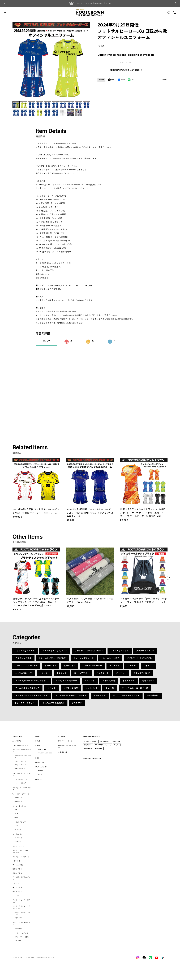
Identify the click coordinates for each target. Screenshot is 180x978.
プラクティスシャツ (120, 653)
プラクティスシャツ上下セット (89, 653)
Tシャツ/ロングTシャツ (26, 667)
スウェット (114, 667)
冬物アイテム (148, 683)
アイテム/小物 (108, 683)
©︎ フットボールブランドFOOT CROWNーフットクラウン (33, 959)
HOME (37, 743)
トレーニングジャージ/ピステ (52, 660)
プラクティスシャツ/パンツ (54, 653)
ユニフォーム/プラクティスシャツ (70, 697)
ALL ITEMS (16, 743)
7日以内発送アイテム (25, 653)
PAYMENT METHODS (44, 755)
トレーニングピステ (110, 660)
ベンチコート (103, 675)
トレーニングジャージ (84, 660)
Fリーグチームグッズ (25, 705)
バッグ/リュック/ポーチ (66, 683)
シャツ (44, 675)
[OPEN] (168, 12)
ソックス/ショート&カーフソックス (31, 683)
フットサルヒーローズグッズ (135, 690)
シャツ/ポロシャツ (23, 675)
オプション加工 (71, 690)
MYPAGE (40, 772)
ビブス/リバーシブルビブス (139, 660)
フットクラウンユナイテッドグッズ (31, 697)
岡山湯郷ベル (153, 697)
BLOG (37, 760)
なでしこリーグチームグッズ (126, 697)
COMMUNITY (40, 764)
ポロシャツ (62, 675)
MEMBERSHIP (41, 769)
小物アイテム (100, 697)
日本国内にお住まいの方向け (126, 70)
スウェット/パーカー (92, 667)
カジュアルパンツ (142, 675)
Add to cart (126, 62)
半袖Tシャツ (50, 667)
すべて (46, 345)
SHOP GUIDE (41, 751)
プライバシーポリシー (66, 743)
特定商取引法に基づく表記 (67, 748)
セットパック (91, 690)
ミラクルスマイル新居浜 (53, 705)
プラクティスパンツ (145, 653)
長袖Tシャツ (69, 667)
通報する (165, 79)
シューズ (110, 690)
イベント (52, 690)
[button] (167, 581)
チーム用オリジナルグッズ (27, 690)
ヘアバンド (90, 683)
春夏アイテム (129, 683)
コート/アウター (81, 675)
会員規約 (61, 754)
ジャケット (121, 675)
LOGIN (39, 776)
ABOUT (38, 747)
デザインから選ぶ (23, 660)
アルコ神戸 (77, 705)
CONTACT (39, 781)
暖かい (148, 667)
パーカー (132, 667)
